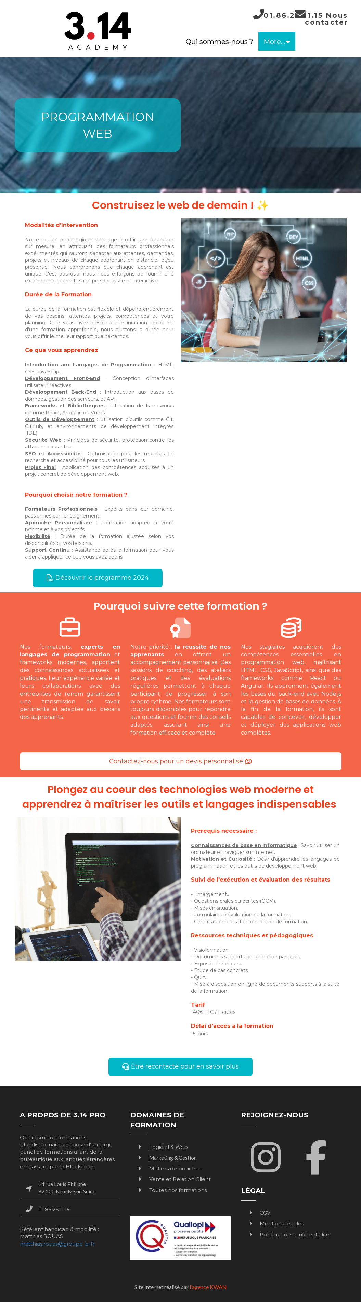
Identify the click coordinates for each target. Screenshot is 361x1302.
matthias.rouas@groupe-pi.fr (57, 1243)
